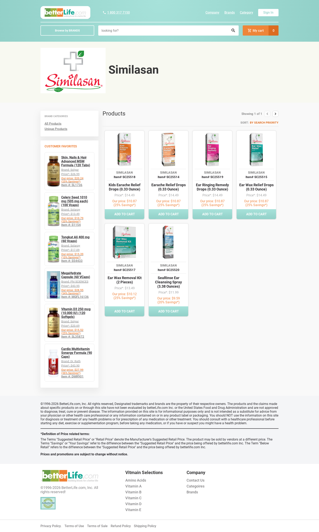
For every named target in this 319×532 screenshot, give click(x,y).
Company (212, 12)
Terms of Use (74, 526)
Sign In (268, 12)
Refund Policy (121, 526)
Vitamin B (133, 492)
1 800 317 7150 (116, 12)
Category (246, 12)
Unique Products (56, 129)
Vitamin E (133, 510)
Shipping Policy (145, 526)
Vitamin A (133, 486)
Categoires (195, 486)
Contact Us (195, 480)
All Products (53, 123)
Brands (229, 12)
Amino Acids (135, 480)
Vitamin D (133, 504)
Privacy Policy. (50, 526)
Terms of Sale (97, 526)
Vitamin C (133, 498)
